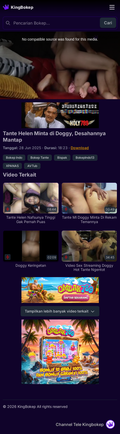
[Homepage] (18, 7)
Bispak (62, 157)
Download (80, 148)
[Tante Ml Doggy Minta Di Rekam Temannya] (89, 203)
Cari (108, 22)
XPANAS (12, 166)
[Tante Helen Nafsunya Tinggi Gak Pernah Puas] (31, 203)
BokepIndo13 (85, 157)
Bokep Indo (14, 157)
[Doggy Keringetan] (31, 249)
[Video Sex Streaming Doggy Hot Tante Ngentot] (89, 251)
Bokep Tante (39, 157)
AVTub (32, 166)
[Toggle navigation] (112, 7)
